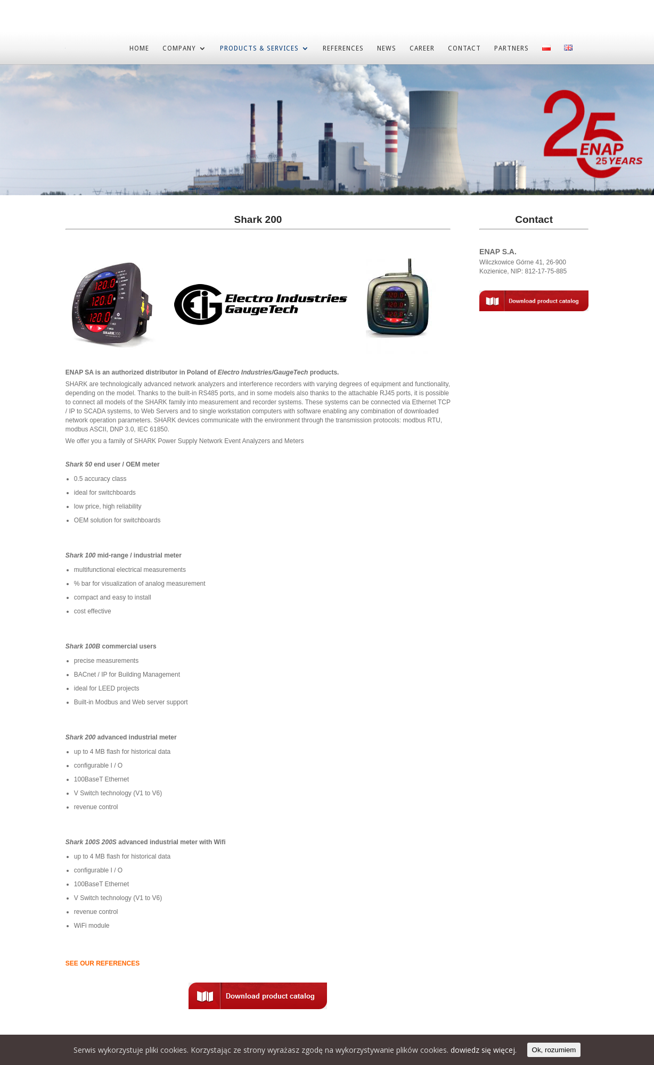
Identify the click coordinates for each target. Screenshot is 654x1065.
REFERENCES (343, 48)
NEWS (386, 48)
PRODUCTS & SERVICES (259, 48)
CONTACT (464, 48)
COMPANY (179, 48)
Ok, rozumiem (554, 1050)
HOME (139, 48)
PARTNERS (511, 48)
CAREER (422, 48)
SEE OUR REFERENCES (103, 963)
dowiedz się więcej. (484, 1050)
